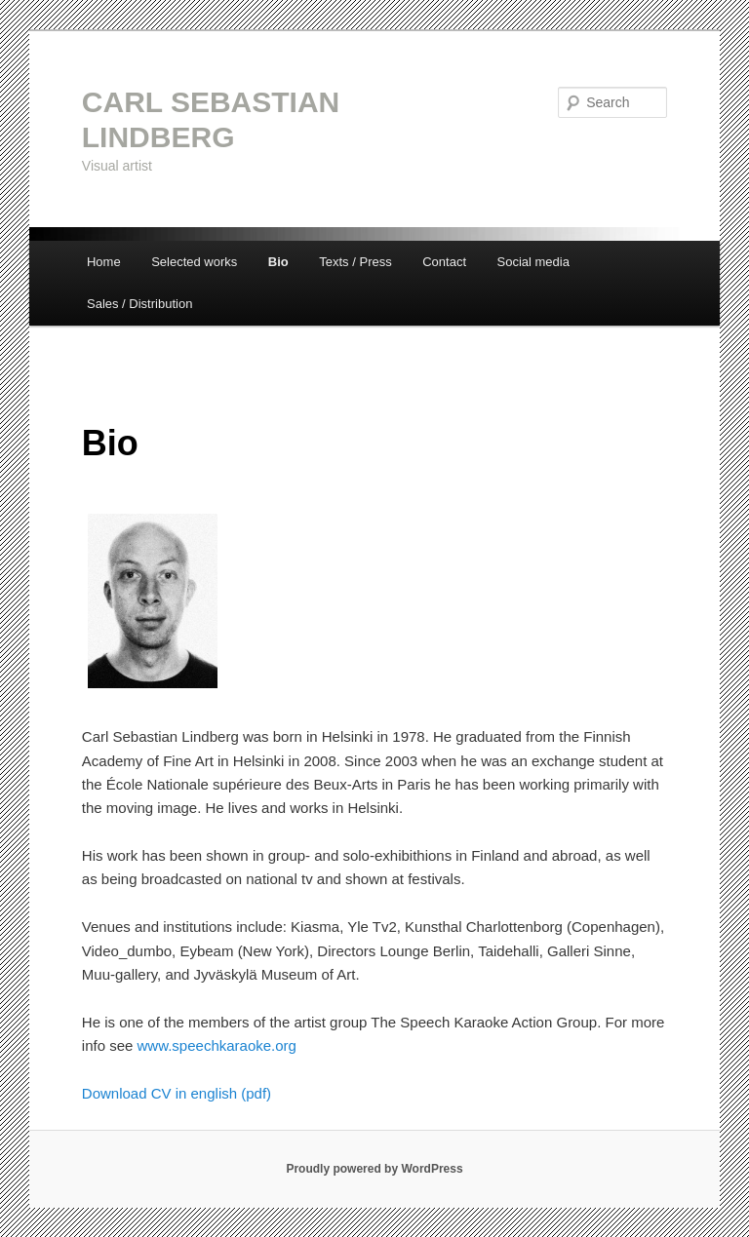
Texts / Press (355, 261)
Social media (533, 261)
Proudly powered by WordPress (374, 1169)
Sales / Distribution (139, 303)
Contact (444, 261)
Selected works (194, 261)
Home (104, 261)
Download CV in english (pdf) (178, 1093)
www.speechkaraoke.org (217, 1045)
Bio (278, 261)
